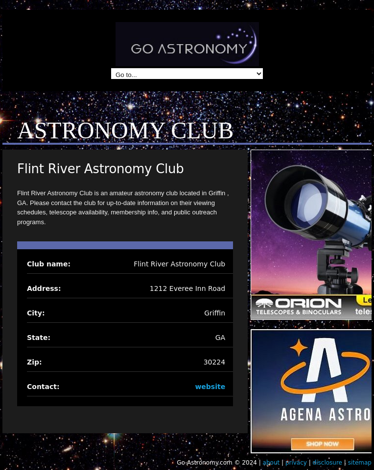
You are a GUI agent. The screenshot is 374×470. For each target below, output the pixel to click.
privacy (296, 462)
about (271, 462)
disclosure (327, 462)
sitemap (360, 462)
